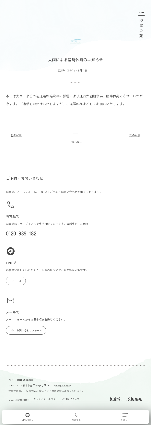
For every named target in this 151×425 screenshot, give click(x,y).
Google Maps (62, 385)
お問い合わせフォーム (26, 330)
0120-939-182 (21, 233)
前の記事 (14, 135)
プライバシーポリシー (45, 399)
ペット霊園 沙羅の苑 (21, 380)
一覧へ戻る (75, 138)
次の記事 (137, 135)
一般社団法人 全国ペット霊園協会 (42, 390)
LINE (16, 281)
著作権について (71, 399)
